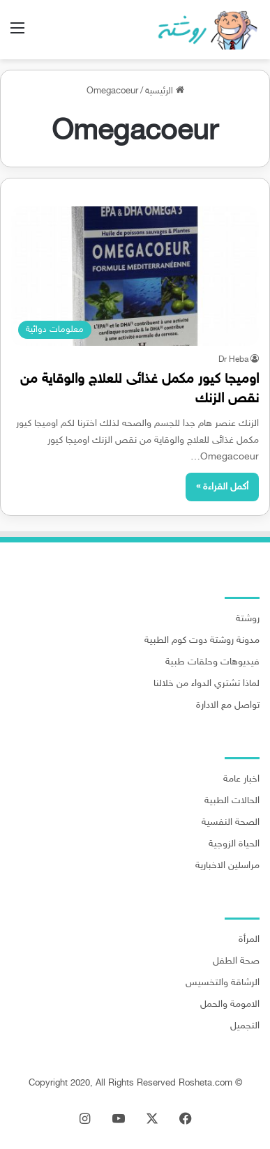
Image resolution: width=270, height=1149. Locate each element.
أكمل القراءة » (222, 487)
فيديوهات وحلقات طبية (212, 662)
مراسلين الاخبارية (227, 866)
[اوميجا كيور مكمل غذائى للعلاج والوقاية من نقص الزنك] (135, 276)
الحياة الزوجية (234, 844)
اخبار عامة (241, 779)
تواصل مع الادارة (228, 705)
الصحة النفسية (231, 822)
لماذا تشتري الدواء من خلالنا (206, 684)
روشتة (248, 619)
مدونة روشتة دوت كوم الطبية (202, 640)
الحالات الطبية (232, 801)
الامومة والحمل (230, 1004)
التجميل (245, 1026)
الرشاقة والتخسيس (223, 983)
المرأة (249, 939)
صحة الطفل (236, 961)
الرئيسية (164, 91)
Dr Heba (233, 360)
